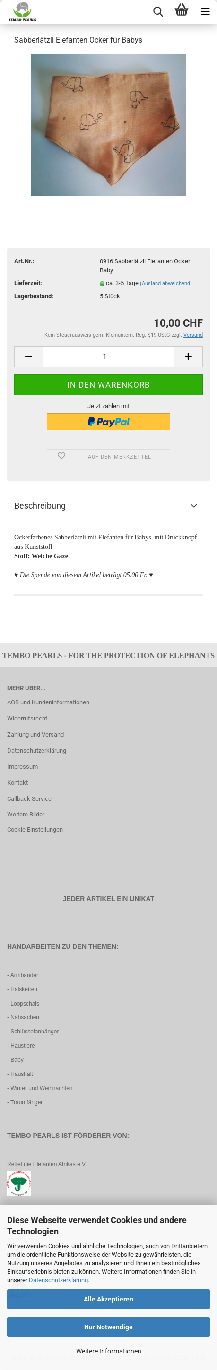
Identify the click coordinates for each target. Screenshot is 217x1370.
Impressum (22, 766)
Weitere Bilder (25, 814)
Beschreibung (40, 506)
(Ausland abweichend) (166, 283)
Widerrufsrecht (27, 718)
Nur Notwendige (108, 1327)
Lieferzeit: (28, 282)
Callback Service (29, 798)
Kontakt (17, 782)
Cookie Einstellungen (35, 829)
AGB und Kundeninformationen (48, 702)
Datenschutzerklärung (58, 1279)
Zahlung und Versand (35, 734)
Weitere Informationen (108, 1351)
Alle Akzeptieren (108, 1299)
